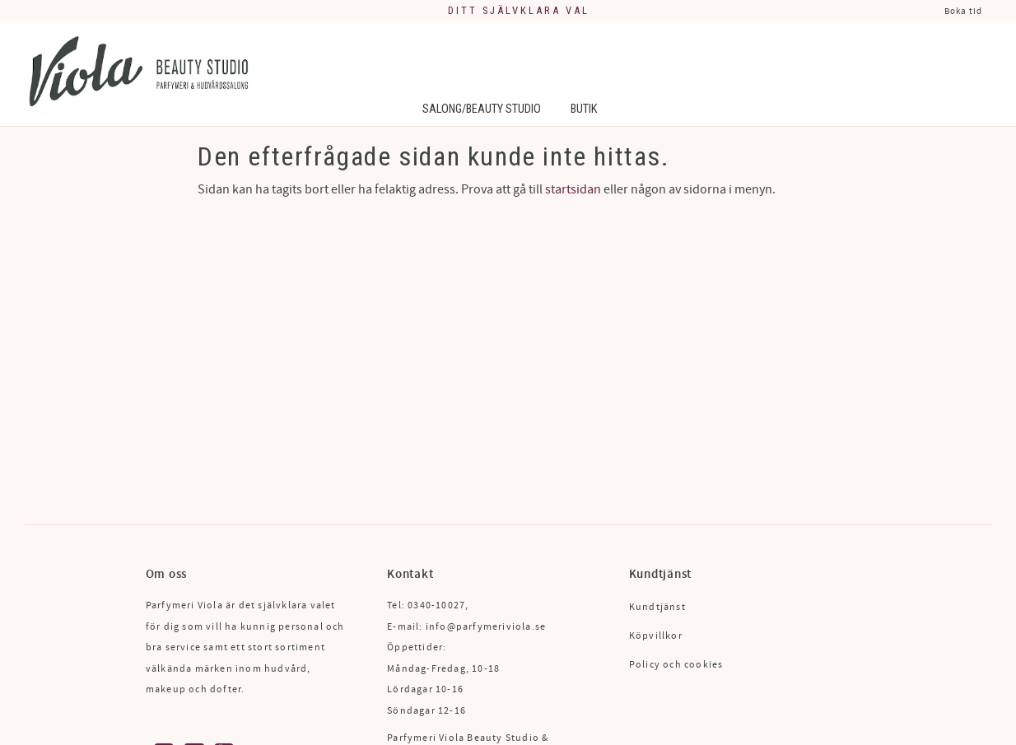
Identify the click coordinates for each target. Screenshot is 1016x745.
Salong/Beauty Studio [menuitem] (481, 109)
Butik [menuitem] (584, 109)
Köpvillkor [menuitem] (656, 636)
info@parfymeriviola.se (486, 627)
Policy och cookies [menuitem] (676, 665)
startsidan (573, 189)
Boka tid (963, 11)
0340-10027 (436, 605)
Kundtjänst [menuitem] (657, 607)
